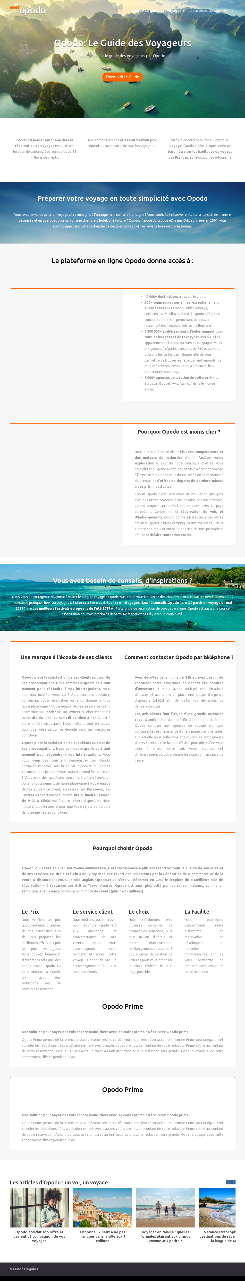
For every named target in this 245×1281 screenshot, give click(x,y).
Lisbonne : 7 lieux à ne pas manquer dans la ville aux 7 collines (102, 1236)
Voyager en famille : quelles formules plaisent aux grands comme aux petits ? (165, 1236)
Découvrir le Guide (122, 77)
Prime (229, 11)
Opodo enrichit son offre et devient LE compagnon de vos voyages (39, 1236)
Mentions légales (24, 1269)
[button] (233, 1182)
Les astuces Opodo (204, 11)
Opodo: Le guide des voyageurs (158, 11)
